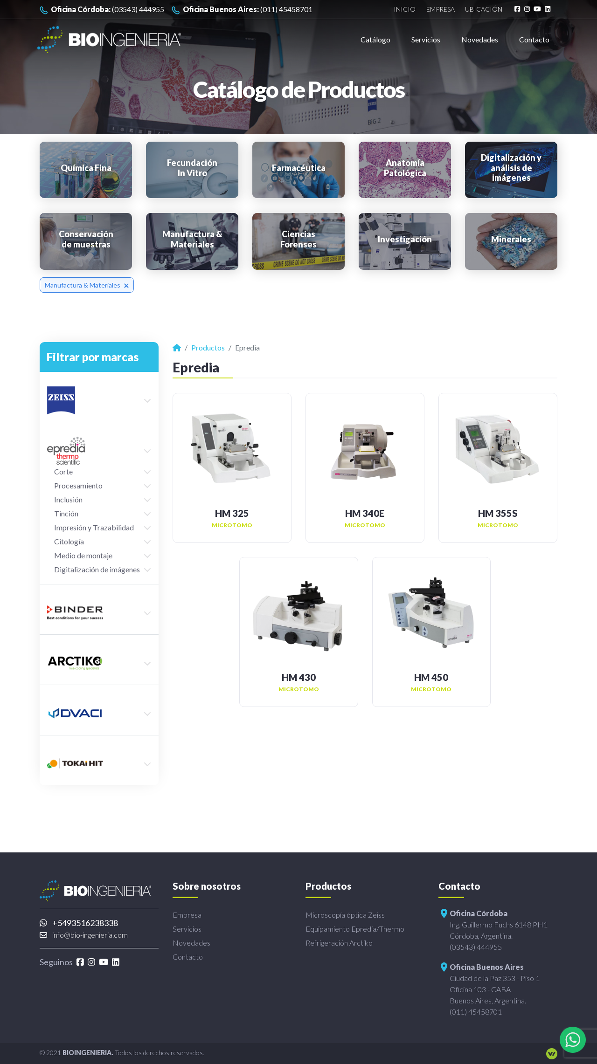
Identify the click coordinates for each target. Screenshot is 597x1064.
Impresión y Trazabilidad (94, 527)
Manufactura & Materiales (87, 285)
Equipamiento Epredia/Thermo (354, 928)
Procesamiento (78, 485)
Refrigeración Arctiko (339, 942)
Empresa (440, 10)
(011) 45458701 (242, 9)
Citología (69, 541)
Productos (208, 347)
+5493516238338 (79, 923)
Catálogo (375, 39)
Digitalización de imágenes (97, 569)
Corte (63, 471)
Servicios (425, 39)
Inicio (405, 10)
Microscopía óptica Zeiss (345, 914)
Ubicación (483, 10)
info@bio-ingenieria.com (84, 934)
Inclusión (68, 499)
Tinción (66, 513)
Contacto (534, 39)
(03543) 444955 (102, 9)
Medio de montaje (83, 555)
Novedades (479, 39)
